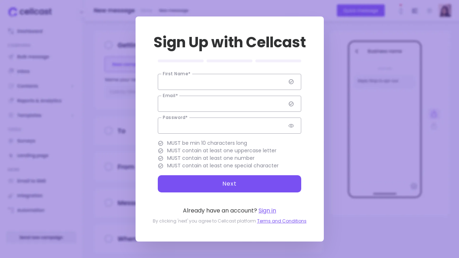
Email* (170, 95)
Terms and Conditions (282, 221)
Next (229, 184)
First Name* (177, 73)
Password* (175, 117)
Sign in (267, 210)
